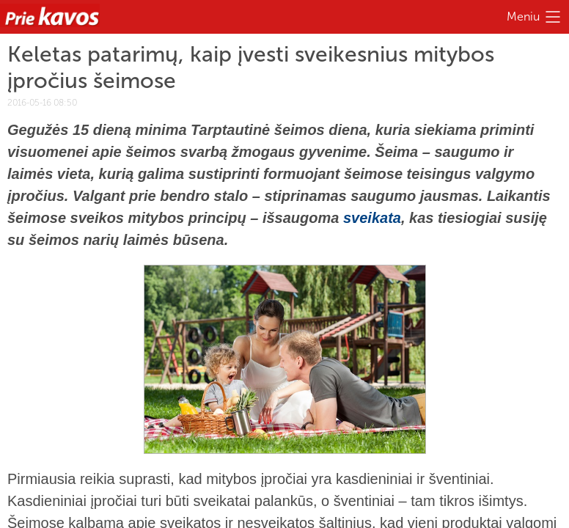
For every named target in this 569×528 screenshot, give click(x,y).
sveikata (372, 218)
